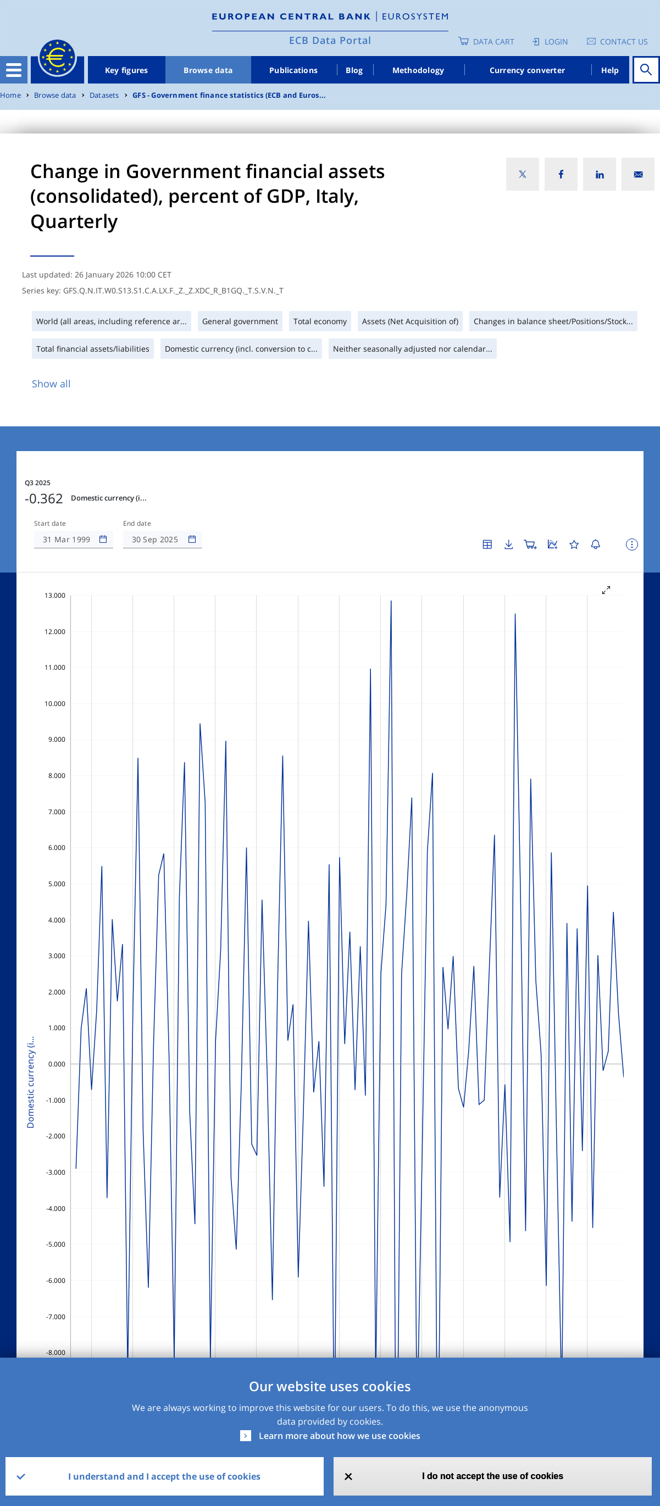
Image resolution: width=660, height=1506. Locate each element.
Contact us (624, 41)
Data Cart (493, 41)
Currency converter (527, 70)
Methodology (418, 70)
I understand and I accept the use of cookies (164, 1476)
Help (610, 70)
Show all (51, 383)
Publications (293, 70)
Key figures (126, 70)
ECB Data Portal (330, 40)
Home (10, 95)
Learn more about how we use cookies (339, 1436)
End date (137, 523)
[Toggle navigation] (13, 70)
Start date (50, 523)
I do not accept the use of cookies (492, 1476)
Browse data (208, 70)
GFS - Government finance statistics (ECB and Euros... (229, 95)
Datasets (104, 95)
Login (556, 41)
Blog (354, 70)
